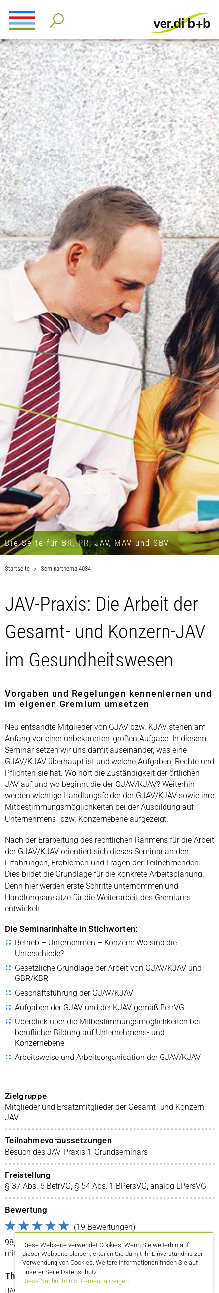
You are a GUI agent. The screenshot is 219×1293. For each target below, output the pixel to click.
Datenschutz (79, 1272)
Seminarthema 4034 (66, 568)
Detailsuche (55, 17)
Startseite (17, 568)
